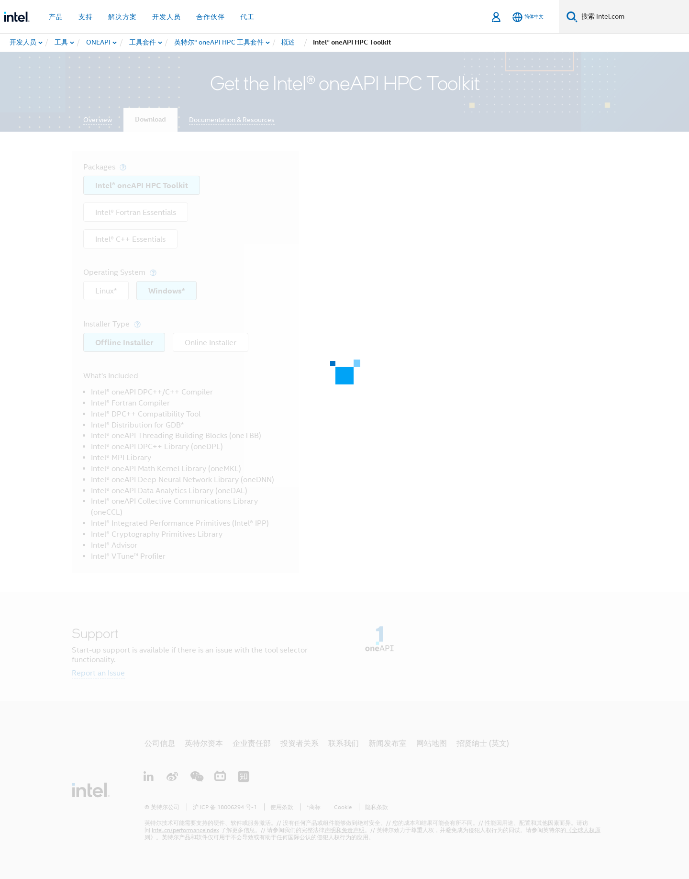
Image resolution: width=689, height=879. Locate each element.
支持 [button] (85, 16)
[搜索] (572, 17)
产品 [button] (56, 16)
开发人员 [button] (166, 16)
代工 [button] (247, 16)
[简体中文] (528, 17)
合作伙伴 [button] (210, 16)
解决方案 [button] (122, 16)
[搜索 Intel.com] (633, 16)
